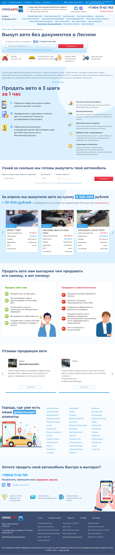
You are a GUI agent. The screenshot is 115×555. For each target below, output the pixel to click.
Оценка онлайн (15, 2)
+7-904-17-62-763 (100, 7)
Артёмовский (52, 412)
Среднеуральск (76, 449)
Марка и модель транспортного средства (19, 174)
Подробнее (31, 387)
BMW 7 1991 (14, 229)
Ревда (49, 446)
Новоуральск (97, 439)
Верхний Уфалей (76, 418)
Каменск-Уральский (78, 425)
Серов (94, 446)
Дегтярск (73, 422)
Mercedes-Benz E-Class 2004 (56, 231)
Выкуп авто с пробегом (85, 16)
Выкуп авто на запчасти (30, 19)
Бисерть (72, 415)
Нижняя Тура (75, 439)
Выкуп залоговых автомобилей (53, 19)
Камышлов (51, 429)
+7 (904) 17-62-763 (47, 42)
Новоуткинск (52, 442)
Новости (28, 2)
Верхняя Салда (53, 422)
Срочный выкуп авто (35, 16)
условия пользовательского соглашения (40, 49)
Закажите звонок (47, 480)
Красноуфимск (75, 432)
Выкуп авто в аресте (79, 21)
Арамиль (96, 408)
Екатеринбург (53, 408)
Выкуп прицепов (87, 24)
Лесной (72, 436)
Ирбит (94, 422)
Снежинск (51, 449)
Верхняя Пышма (99, 418)
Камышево (96, 425)
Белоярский (97, 412)
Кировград (96, 429)
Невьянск (96, 436)
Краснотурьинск (54, 432)
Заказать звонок (106, 11)
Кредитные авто (69, 16)
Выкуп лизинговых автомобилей (41, 21)
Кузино (95, 432)
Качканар (73, 429)
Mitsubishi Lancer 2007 (91, 229)
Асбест (72, 412)
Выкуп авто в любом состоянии (97, 19)
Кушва (49, 436)
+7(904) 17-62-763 (15, 475)
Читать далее (57, 82)
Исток (49, 425)
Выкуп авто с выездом (71, 24)
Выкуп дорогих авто (62, 21)
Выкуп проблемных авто (75, 19)
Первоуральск (75, 442)
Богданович (97, 415)
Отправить (71, 46)
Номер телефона (63, 174)
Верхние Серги (53, 418)
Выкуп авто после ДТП (53, 16)
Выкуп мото (99, 16)
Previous (2, 232)
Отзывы (37, 2)
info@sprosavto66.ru (75, 2)
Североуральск (76, 446)
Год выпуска (46, 174)
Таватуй (72, 453)
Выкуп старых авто (95, 21)
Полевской (96, 442)
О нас (4, 2)
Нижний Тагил (53, 439)
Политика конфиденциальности (13, 537)
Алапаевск (74, 408)
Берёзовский (52, 415)
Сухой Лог (96, 449)
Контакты (46, 2)
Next (112, 232)
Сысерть (50, 453)
